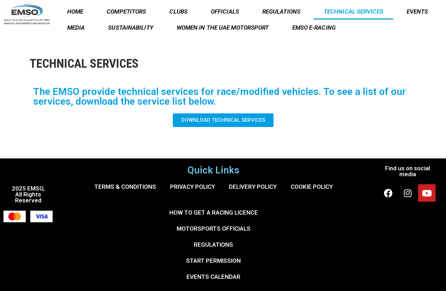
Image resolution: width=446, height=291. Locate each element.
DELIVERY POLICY (253, 186)
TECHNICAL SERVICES (353, 11)
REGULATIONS (281, 11)
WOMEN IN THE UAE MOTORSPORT (223, 27)
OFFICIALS (225, 11)
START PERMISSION (213, 260)
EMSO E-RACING (314, 27)
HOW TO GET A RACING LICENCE (213, 212)
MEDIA (76, 27)
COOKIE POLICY (312, 186)
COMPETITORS (126, 11)
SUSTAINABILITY (130, 27)
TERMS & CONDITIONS (125, 186)
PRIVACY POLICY (192, 186)
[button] (223, 120)
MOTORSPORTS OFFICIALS (214, 228)
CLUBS (178, 11)
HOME (75, 11)
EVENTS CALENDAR (213, 276)
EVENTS (417, 11)
